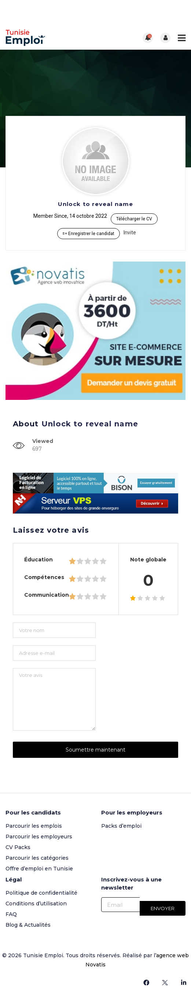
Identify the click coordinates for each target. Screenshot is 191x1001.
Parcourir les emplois (33, 826)
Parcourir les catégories (37, 858)
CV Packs (17, 847)
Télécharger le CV (134, 218)
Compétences (44, 577)
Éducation (38, 559)
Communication (46, 595)
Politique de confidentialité (41, 893)
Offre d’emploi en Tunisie (39, 868)
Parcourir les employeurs (38, 836)
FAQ (11, 914)
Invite (130, 232)
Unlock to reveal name (95, 203)
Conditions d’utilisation (36, 903)
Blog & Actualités (28, 925)
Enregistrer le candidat (88, 233)
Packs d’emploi (121, 826)
